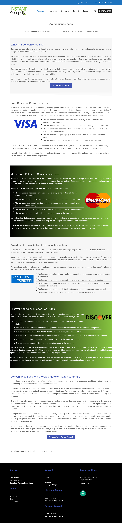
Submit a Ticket (51, 498)
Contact (94, 2)
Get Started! (14, 478)
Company (66, 11)
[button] (45, 11)
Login (87, 2)
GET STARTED (105, 11)
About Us (13, 496)
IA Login (48, 482)
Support (87, 11)
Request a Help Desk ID (54, 500)
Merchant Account (17, 480)
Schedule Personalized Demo (21, 483)
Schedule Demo (105, 2)
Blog (11, 499)
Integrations (53, 11)
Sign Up (79, 2)
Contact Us (14, 502)
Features (41, 11)
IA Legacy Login (51, 485)
